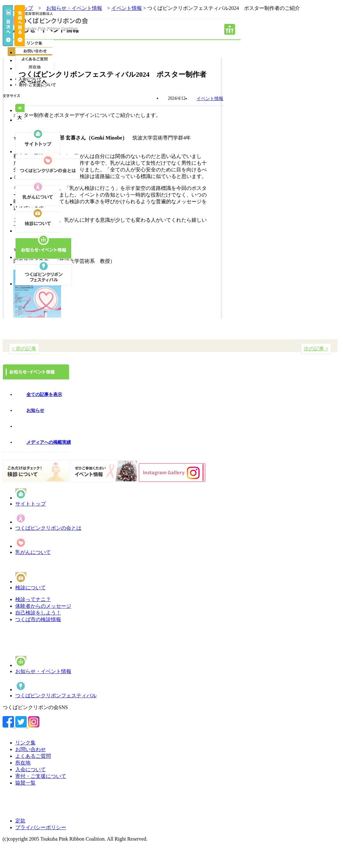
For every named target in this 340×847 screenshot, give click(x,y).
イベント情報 (126, 8)
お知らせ (35, 410)
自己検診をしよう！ (38, 612)
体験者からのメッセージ (43, 606)
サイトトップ (30, 503)
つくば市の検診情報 (38, 619)
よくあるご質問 (33, 756)
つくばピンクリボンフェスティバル (56, 695)
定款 (20, 820)
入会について (30, 769)
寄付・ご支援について (40, 776)
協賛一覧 (25, 783)
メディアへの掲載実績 (48, 442)
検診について (30, 587)
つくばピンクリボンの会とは (48, 528)
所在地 (23, 762)
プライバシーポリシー (40, 827)
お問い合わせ (30, 749)
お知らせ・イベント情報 (43, 671)
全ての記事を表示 (44, 394)
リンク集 (25, 742)
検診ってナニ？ (33, 599)
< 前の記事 (24, 348)
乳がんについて (33, 552)
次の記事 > (316, 348)
